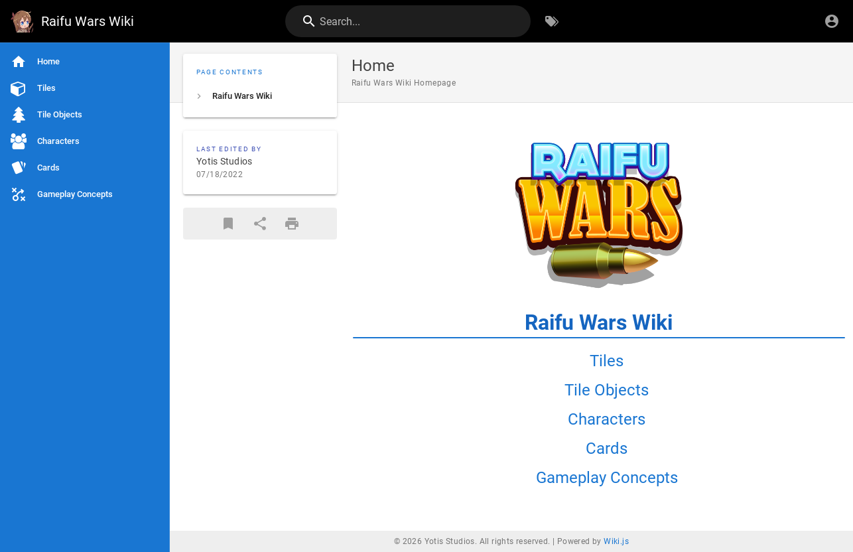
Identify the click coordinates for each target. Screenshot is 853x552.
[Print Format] (292, 224)
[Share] (260, 224)
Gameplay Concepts (607, 477)
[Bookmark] (228, 224)
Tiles (606, 361)
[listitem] (260, 96)
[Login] (832, 21)
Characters (606, 419)
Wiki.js (616, 541)
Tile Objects (606, 390)
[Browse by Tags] (552, 21)
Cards (606, 448)
